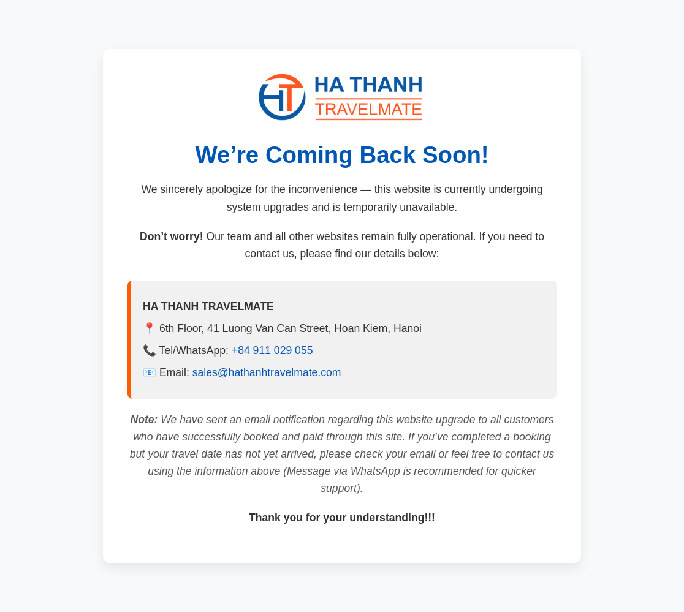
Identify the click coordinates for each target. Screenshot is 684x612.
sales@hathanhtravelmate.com (266, 372)
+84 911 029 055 (272, 350)
